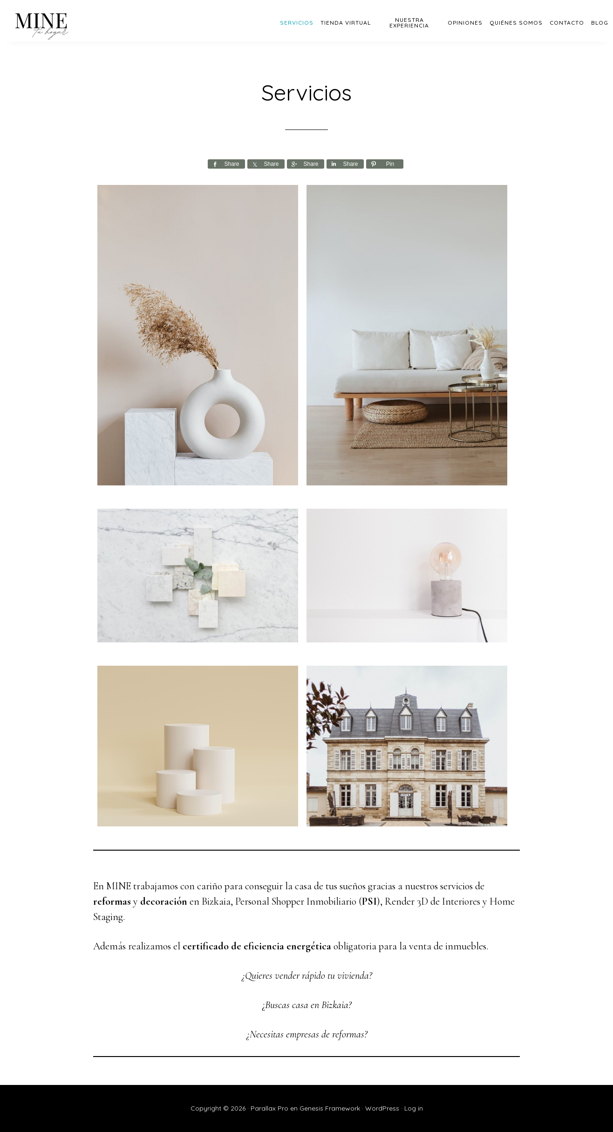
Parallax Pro (269, 1108)
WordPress (382, 1108)
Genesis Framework (330, 1108)
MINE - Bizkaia (84, 21)
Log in (413, 1108)
